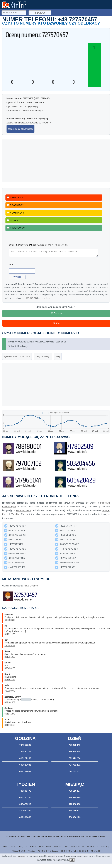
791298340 (75, 745)
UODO (33, 299)
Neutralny (15, 213)
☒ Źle (56, 323)
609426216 (25, 804)
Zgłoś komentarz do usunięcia (17, 356)
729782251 (75, 771)
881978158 (10, 725)
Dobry (12, 220)
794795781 (10, 645)
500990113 (75, 817)
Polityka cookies (78, 851)
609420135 (10, 668)
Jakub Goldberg (31, 585)
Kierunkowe (61, 846)
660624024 (75, 751)
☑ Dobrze (56, 313)
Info (13, 846)
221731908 (10, 657)
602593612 (10, 620)
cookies (21, 856)
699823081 (25, 765)
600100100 (25, 797)
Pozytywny (16, 228)
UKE (27, 299)
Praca (31, 851)
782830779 (10, 691)
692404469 (10, 702)
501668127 (10, 679)
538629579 (75, 797)
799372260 (75, 758)
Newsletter (78, 846)
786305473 (25, 791)
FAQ (58, 356)
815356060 (75, 804)
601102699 (25, 771)
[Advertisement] (56, 160)
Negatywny (16, 197)
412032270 (25, 810)
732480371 (25, 751)
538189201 (75, 810)
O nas (90, 846)
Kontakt (95, 851)
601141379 (10, 714)
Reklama (53, 851)
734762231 (75, 765)
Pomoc (41, 851)
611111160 (10, 634)
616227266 (25, 758)
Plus (4, 514)
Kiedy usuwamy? (43, 356)
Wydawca (102, 846)
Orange (105, 510)
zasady (49, 245)
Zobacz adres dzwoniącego (20, 129)
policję (47, 299)
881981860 (25, 817)
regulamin (61, 245)
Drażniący (15, 205)
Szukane (31, 846)
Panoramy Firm (23, 510)
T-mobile (15, 514)
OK (72, 860)
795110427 (75, 791)
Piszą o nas (18, 851)
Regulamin (45, 846)
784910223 (25, 745)
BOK (63, 851)
